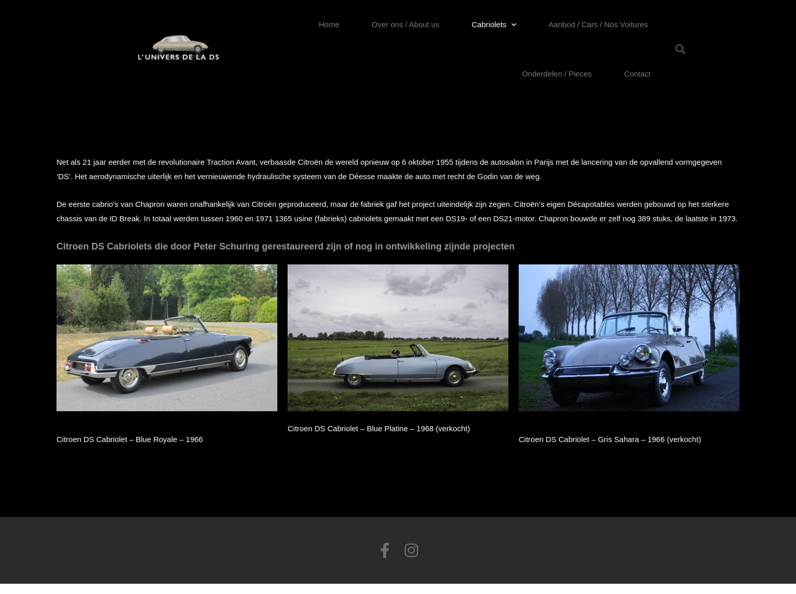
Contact (637, 73)
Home (329, 24)
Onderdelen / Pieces (557, 73)
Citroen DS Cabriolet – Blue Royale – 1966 (129, 439)
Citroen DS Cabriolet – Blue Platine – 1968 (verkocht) (379, 428)
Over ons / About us (406, 24)
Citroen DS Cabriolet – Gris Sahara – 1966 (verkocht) (610, 439)
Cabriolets (494, 25)
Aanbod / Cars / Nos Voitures (598, 24)
